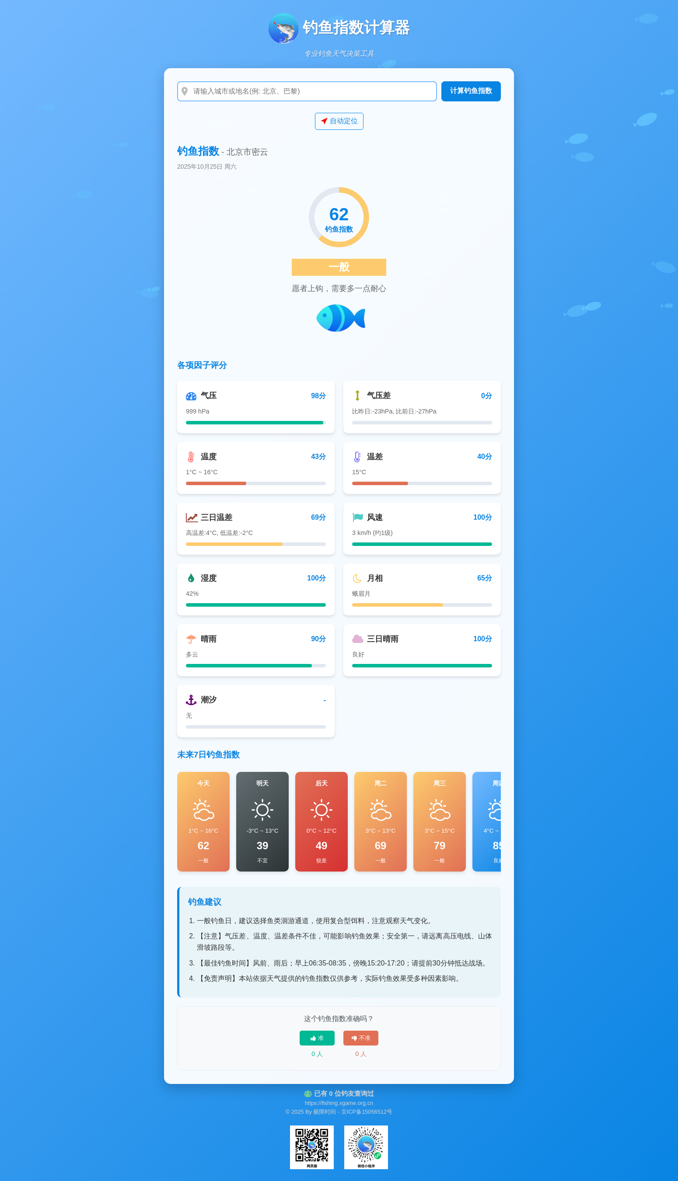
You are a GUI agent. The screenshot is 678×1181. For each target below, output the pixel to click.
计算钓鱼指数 (471, 90)
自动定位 (339, 121)
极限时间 (324, 1111)
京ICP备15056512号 (366, 1111)
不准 (361, 1038)
